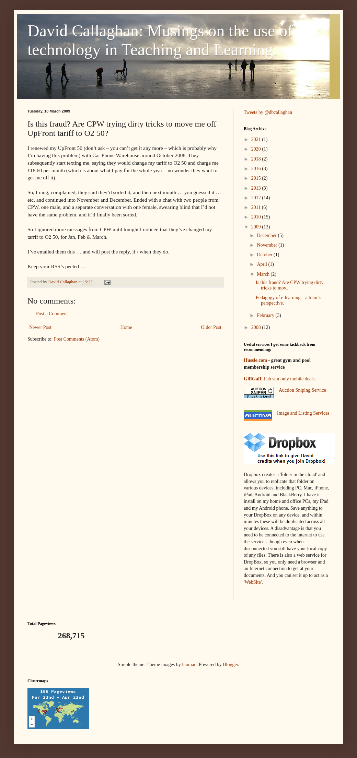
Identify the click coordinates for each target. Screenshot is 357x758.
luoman (189, 664)
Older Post (211, 327)
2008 (256, 327)
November (267, 245)
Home (126, 327)
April (262, 264)
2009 (256, 226)
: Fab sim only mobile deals (279, 378)
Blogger (230, 664)
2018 (256, 159)
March (263, 274)
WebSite (253, 582)
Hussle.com (255, 360)
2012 (256, 197)
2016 (256, 168)
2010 (256, 217)
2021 (256, 139)
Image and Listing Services (303, 413)
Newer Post (40, 327)
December (267, 235)
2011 (256, 207)
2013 (256, 188)
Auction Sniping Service (302, 390)
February (266, 315)
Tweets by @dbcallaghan (268, 112)
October (265, 254)
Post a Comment (52, 313)
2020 (256, 149)
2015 (256, 178)
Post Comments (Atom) (77, 339)
